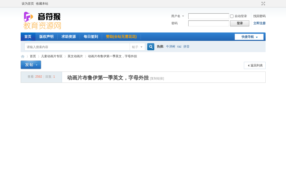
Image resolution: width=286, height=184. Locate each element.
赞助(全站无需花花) (121, 36)
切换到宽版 (263, 3)
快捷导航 (248, 37)
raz (179, 46)
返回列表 (257, 65)
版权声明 (46, 36)
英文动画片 (75, 56)
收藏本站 (42, 3)
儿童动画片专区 (52, 56)
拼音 (186, 46)
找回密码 (259, 16)
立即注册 (259, 23)
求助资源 (68, 36)
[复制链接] (157, 78)
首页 (27, 36)
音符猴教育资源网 (23, 56)
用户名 (175, 16)
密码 (174, 23)
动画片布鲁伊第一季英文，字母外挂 (112, 56)
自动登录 (238, 16)
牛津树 (170, 46)
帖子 (135, 47)
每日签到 (91, 36)
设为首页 (28, 3)
